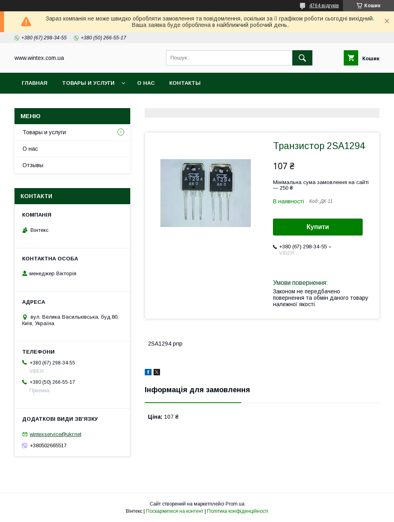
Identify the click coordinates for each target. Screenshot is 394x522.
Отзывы (33, 165)
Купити (318, 226)
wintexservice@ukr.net (55, 434)
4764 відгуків (324, 5)
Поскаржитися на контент (174, 511)
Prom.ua (235, 504)
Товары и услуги (88, 83)
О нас (146, 83)
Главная (34, 83)
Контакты (185, 83)
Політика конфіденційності (237, 511)
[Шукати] (302, 58)
